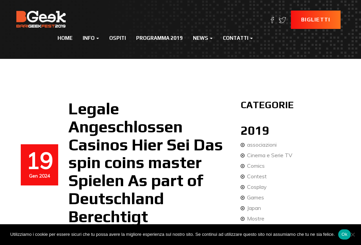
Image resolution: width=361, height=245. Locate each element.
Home (65, 38)
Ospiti (117, 38)
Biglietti (315, 19)
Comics (256, 165)
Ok (344, 234)
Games (255, 197)
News (203, 38)
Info (91, 38)
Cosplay (257, 186)
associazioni (262, 144)
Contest (257, 176)
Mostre (255, 218)
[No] (352, 234)
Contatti (238, 38)
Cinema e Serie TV (269, 155)
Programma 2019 (159, 38)
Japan (254, 208)
